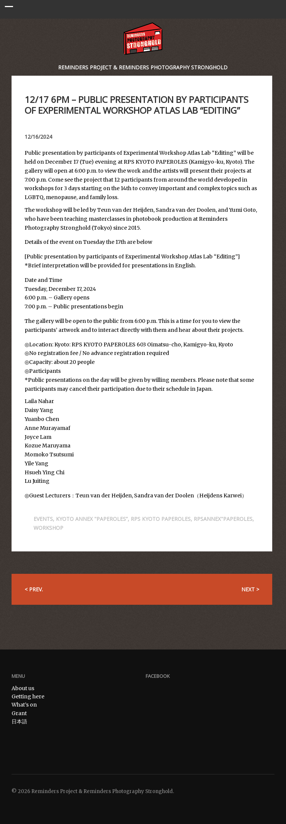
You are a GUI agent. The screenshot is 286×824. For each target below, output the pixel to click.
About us (23, 688)
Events (43, 518)
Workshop (48, 527)
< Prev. (34, 589)
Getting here (28, 696)
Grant (19, 713)
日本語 (19, 721)
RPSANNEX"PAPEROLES (223, 518)
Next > (250, 589)
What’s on (24, 704)
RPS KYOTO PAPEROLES (161, 518)
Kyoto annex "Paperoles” (92, 518)
